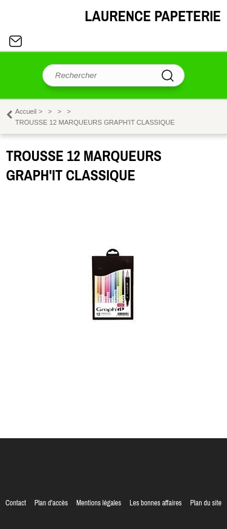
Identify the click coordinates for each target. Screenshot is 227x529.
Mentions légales (98, 503)
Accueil (26, 111)
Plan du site (206, 503)
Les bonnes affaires (156, 503)
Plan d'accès (51, 503)
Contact (15, 41)
